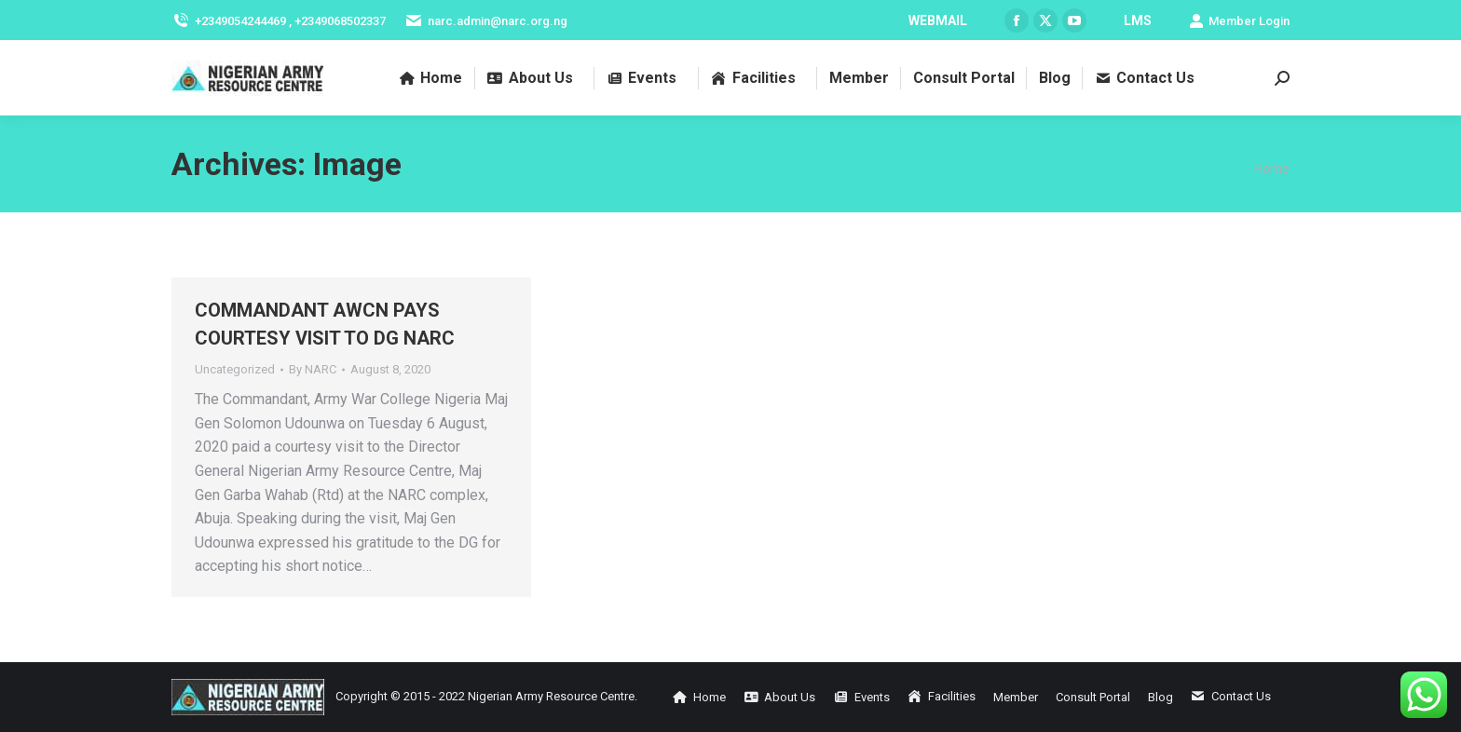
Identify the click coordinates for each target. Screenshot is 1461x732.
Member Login (1239, 21)
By (312, 369)
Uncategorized (235, 369)
